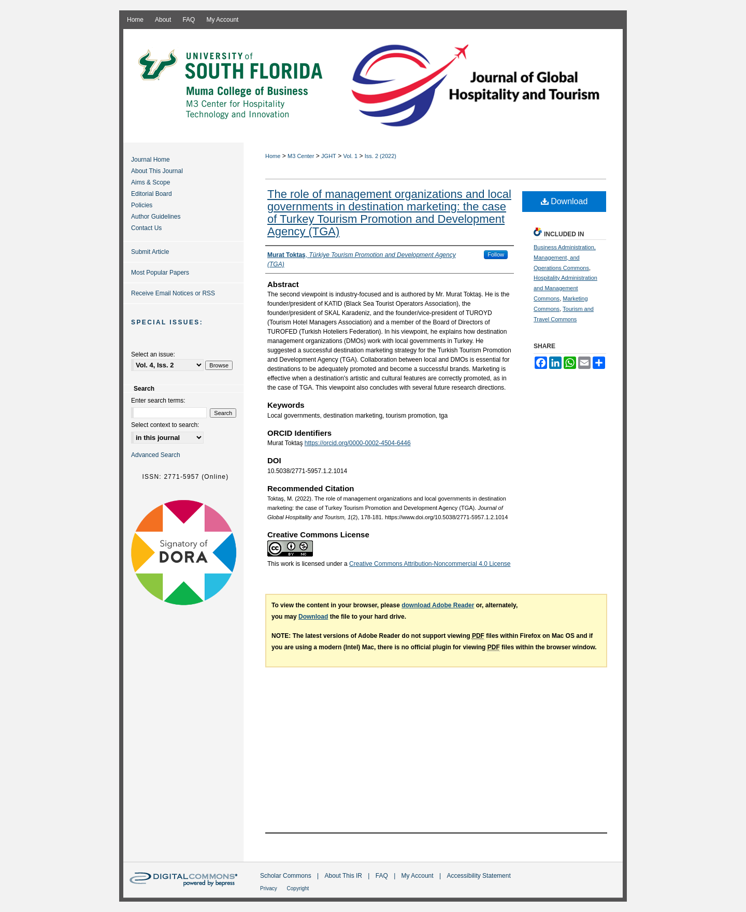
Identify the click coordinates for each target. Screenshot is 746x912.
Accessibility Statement (478, 875)
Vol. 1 (350, 156)
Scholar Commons (286, 875)
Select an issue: (153, 354)
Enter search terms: (158, 400)
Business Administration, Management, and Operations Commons (565, 257)
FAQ (383, 875)
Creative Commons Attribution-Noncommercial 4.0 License (429, 563)
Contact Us (146, 228)
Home (272, 156)
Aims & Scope (150, 182)
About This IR (344, 875)
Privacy (269, 888)
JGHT (328, 156)
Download (564, 201)
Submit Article (150, 251)
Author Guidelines (155, 216)
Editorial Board (151, 193)
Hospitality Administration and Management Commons (565, 288)
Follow (495, 254)
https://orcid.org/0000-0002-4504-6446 (358, 443)
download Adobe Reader (437, 605)
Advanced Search (155, 455)
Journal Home (150, 159)
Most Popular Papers (160, 272)
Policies (141, 205)
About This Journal (157, 171)
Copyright (298, 888)
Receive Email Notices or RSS (173, 293)
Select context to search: (165, 425)
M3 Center (301, 156)
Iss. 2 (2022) (380, 156)
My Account (418, 875)
